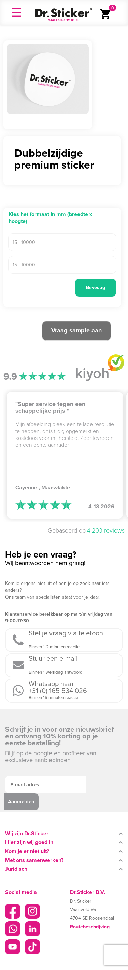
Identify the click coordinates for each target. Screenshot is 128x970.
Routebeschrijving (90, 926)
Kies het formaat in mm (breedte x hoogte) (50, 218)
